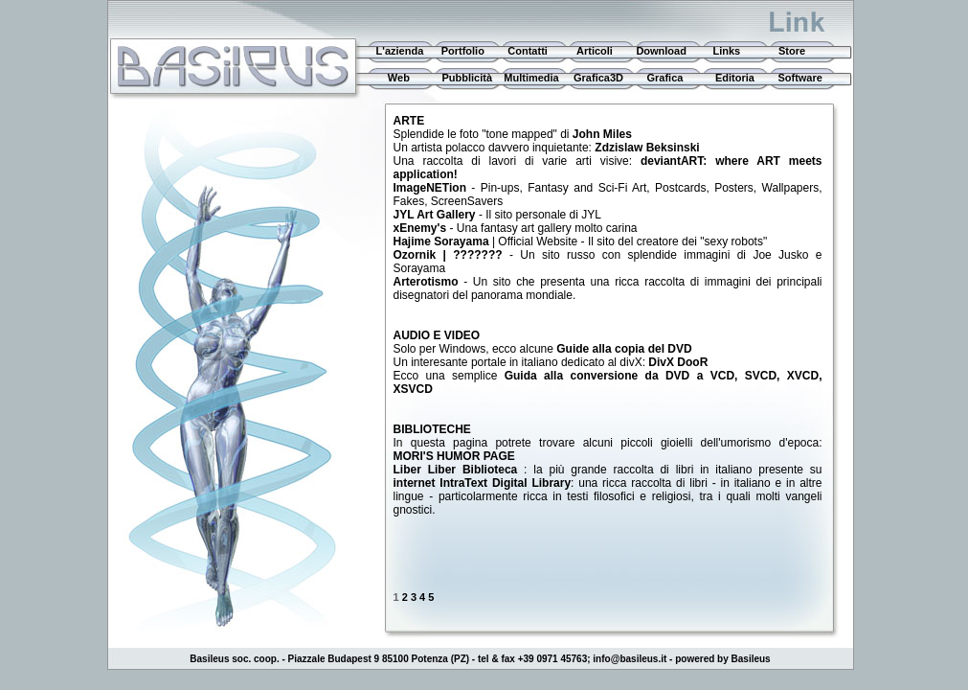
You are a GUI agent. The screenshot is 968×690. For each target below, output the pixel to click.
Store (791, 51)
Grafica (664, 77)
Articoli (594, 51)
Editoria (734, 77)
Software (799, 77)
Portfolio (462, 51)
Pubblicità (466, 77)
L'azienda (397, 51)
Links (726, 51)
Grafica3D (598, 77)
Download (661, 51)
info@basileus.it (629, 659)
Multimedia (531, 77)
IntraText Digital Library (505, 483)
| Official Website (487, 241)
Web (392, 77)
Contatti (527, 51)
